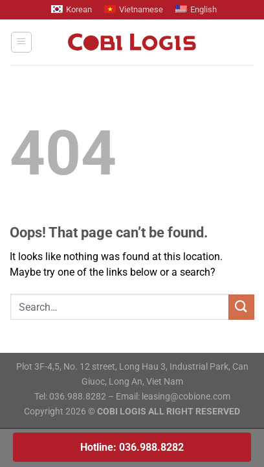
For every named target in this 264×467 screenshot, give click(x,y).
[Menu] (21, 42)
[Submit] (241, 307)
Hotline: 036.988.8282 (132, 447)
